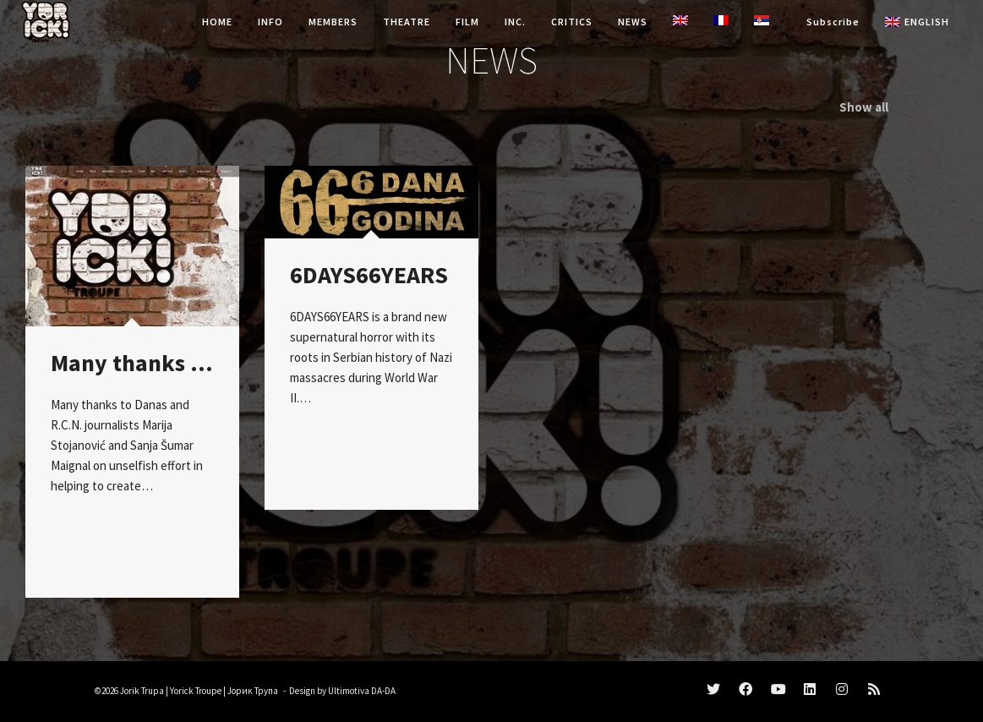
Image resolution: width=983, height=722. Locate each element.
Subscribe (833, 21)
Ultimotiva (348, 691)
